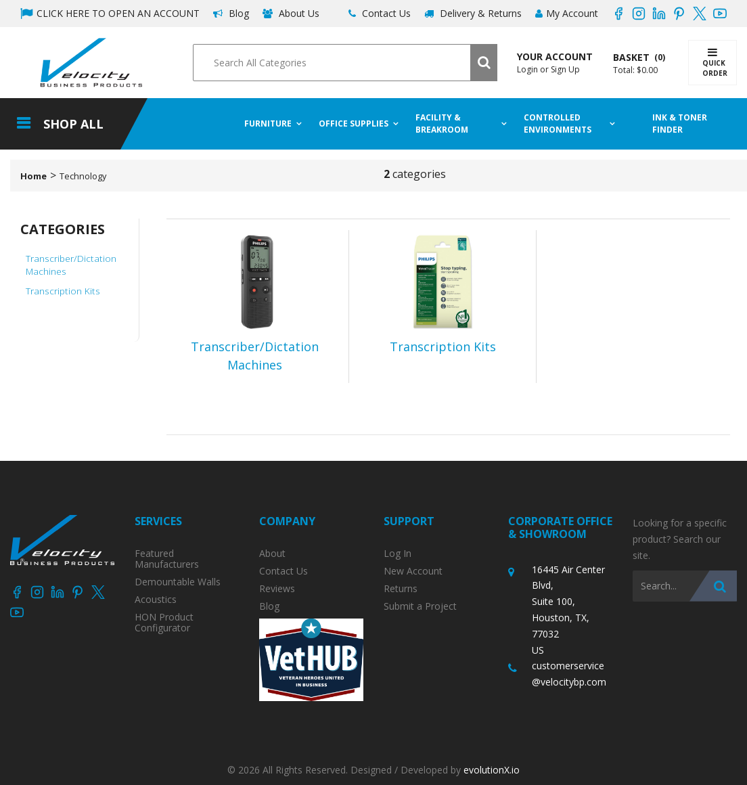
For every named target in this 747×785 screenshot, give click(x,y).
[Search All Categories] (345, 62)
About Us (291, 13)
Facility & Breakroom (441, 123)
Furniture (268, 123)
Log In (397, 553)
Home (33, 176)
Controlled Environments (557, 123)
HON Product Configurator (164, 622)
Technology (83, 176)
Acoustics (156, 599)
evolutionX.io (491, 769)
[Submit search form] (483, 62)
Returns (400, 588)
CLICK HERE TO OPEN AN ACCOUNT (110, 13)
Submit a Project (420, 606)
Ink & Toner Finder (680, 123)
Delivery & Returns (473, 13)
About (272, 553)
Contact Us (379, 13)
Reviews (277, 588)
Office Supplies (353, 123)
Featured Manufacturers (167, 559)
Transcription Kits (63, 290)
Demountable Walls (178, 582)
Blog (231, 13)
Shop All (73, 124)
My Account (566, 13)
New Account (413, 571)
